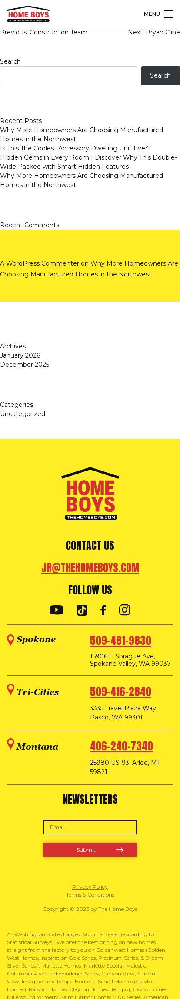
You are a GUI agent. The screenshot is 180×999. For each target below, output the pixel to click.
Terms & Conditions (90, 894)
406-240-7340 (121, 746)
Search (10, 61)
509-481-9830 (120, 640)
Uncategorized (22, 414)
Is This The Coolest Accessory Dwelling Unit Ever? (75, 148)
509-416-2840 (120, 691)
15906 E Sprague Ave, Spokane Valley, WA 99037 (130, 660)
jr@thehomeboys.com (90, 568)
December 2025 (24, 364)
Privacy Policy (90, 886)
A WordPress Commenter (39, 263)
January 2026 (20, 355)
